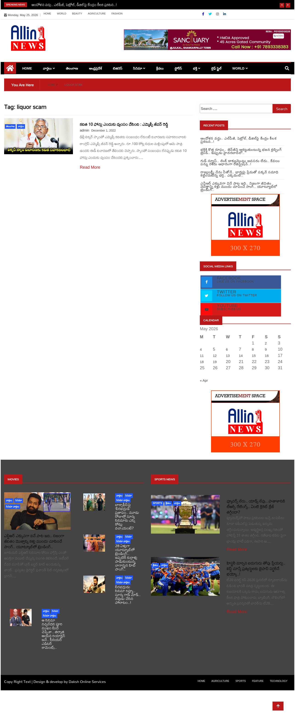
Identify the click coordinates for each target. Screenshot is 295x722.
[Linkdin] (224, 14)
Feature (258, 681)
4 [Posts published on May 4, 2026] (201, 349)
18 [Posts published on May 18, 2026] (202, 362)
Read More (90, 167)
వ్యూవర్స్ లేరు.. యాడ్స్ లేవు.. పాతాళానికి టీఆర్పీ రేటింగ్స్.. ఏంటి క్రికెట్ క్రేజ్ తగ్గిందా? (256, 506)
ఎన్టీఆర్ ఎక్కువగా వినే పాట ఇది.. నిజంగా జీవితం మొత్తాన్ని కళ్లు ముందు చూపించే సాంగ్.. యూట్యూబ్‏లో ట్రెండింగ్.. (34, 541)
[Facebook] (203, 14)
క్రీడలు (160, 68)
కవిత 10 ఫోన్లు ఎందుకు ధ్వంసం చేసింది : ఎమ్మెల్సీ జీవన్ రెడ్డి (124, 124)
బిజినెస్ (117, 68)
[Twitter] (211, 14)
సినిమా (137, 68)
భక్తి (195, 68)
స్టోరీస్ (178, 68)
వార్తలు (47, 68)
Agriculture (97, 13)
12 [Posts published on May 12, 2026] (215, 356)
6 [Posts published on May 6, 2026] (227, 349)
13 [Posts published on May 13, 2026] (228, 356)
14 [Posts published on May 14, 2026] (241, 356)
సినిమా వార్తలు (12, 506)
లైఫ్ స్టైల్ (216, 68)
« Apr (204, 380)
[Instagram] (218, 14)
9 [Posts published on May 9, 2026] (266, 349)
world (61, 13)
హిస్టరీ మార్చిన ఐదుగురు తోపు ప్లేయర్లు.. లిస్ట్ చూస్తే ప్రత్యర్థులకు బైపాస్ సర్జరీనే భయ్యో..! (256, 568)
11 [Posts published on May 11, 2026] (202, 356)
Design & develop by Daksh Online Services (69, 681)
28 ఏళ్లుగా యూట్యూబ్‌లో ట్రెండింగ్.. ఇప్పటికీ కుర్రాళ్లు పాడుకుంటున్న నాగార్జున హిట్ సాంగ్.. (126, 557)
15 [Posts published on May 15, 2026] (254, 356)
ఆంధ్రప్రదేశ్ (95, 68)
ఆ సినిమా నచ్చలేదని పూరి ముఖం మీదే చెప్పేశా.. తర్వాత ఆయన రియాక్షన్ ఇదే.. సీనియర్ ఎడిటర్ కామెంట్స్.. (53, 633)
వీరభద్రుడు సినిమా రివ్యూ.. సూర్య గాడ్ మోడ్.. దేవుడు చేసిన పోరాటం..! (128, 594)
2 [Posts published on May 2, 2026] (266, 343)
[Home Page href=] (10, 69)
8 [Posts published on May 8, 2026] (253, 349)
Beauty (77, 13)
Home (47, 13)
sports (157, 503)
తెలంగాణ (72, 68)
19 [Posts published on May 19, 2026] (215, 362)
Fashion (116, 13)
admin (84, 130)
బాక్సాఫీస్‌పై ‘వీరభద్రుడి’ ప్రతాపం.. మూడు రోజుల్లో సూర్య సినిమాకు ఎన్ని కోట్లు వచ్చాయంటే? (127, 516)
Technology (278, 681)
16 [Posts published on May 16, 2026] (267, 356)
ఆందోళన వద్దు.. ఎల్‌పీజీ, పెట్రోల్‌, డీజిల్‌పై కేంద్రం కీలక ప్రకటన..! (74, 4)
